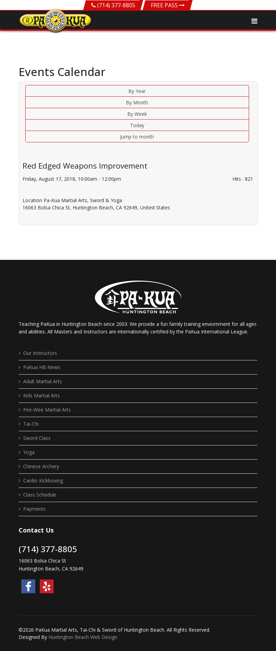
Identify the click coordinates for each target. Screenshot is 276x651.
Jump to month (137, 136)
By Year (137, 91)
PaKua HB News (41, 367)
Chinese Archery (41, 466)
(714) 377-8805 (116, 5)
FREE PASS (168, 5)
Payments (34, 509)
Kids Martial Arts (41, 395)
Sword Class (36, 438)
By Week (137, 114)
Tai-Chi (31, 424)
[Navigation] (254, 21)
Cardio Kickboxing (43, 480)
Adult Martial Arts (42, 381)
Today (137, 125)
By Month (137, 102)
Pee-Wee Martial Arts (47, 409)
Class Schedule (39, 494)
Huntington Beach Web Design (82, 637)
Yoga (29, 452)
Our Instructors (40, 353)
